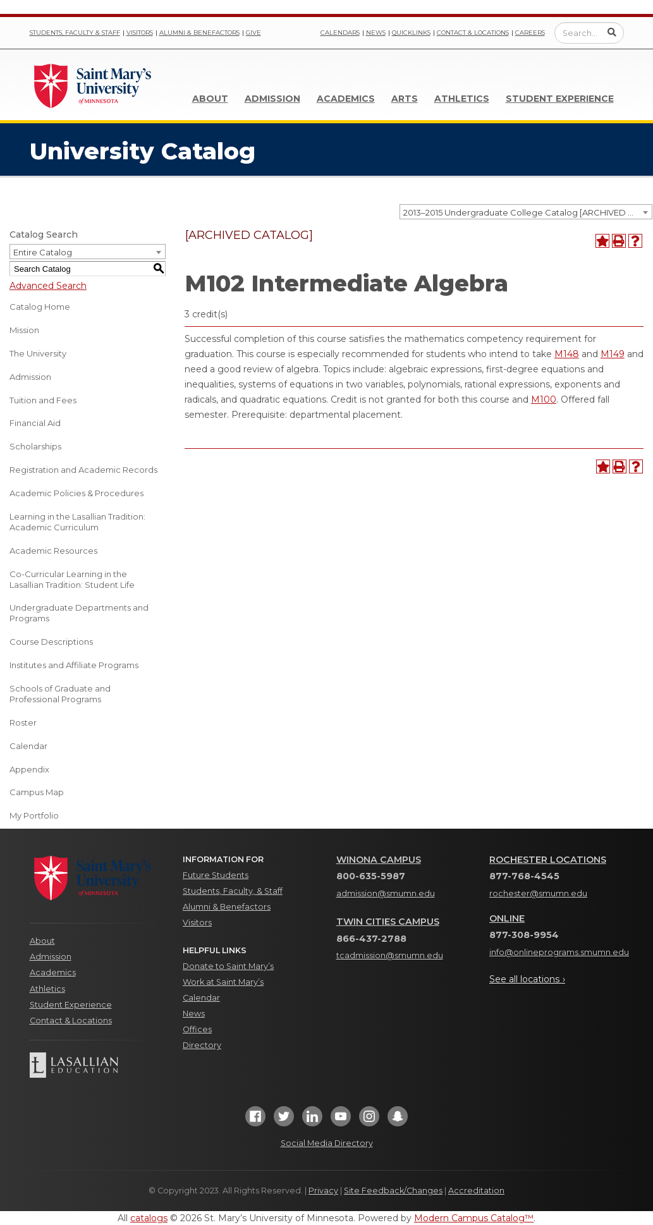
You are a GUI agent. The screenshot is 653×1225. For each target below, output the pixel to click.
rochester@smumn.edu (538, 893)
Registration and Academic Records (83, 470)
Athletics (461, 98)
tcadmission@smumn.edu (389, 955)
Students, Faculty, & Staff (233, 891)
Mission (24, 330)
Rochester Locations (547, 859)
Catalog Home (39, 307)
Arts (404, 98)
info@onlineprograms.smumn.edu (559, 952)
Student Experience (560, 98)
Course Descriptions (51, 642)
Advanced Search (48, 285)
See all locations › (527, 979)
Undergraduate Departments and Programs (79, 612)
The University (37, 353)
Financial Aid (35, 423)
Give (253, 32)
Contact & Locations (473, 32)
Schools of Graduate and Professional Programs (60, 693)
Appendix (29, 769)
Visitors (139, 32)
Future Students (215, 875)
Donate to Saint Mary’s (228, 966)
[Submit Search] (612, 32)
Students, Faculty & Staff (75, 32)
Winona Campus (378, 859)
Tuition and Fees (42, 400)
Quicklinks (411, 32)
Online (507, 918)
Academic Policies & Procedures (76, 493)
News (376, 32)
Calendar (28, 746)
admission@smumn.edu (385, 893)
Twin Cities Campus (387, 921)
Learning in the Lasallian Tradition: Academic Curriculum (77, 521)
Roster (23, 722)
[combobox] (526, 211)
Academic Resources (53, 550)
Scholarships (35, 446)
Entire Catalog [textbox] (42, 252)
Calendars (340, 32)
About (210, 98)
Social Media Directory (327, 1143)
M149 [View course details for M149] (613, 354)
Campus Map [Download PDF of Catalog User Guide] (36, 792)
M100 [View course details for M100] (543, 399)
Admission (272, 98)
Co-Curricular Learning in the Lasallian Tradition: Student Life (72, 579)
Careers (530, 32)
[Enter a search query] (589, 33)
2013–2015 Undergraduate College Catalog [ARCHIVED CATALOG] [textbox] (527, 212)
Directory (202, 1045)
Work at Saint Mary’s (223, 982)
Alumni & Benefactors (199, 32)
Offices (197, 1029)
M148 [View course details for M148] (566, 354)
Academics (346, 98)
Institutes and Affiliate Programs (73, 665)
